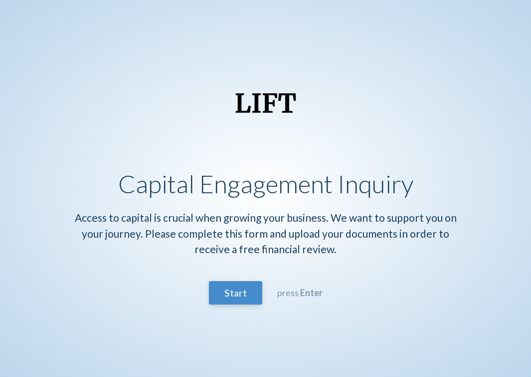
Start (235, 293)
